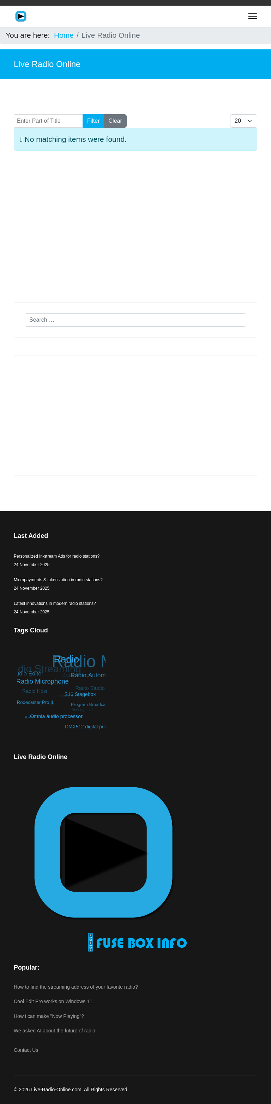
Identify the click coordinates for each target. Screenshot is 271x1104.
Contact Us (26, 1050)
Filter (93, 121)
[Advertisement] (135, 229)
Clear (115, 121)
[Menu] (252, 16)
